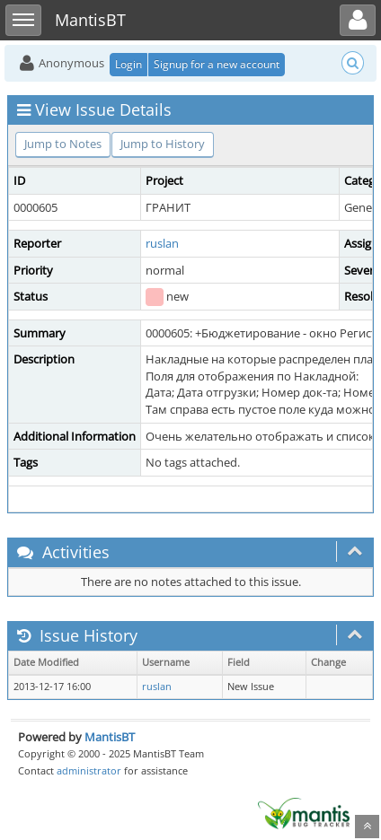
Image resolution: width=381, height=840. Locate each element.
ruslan (162, 243)
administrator (89, 770)
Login (128, 64)
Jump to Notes (63, 144)
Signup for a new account (216, 64)
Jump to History (162, 144)
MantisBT (109, 737)
